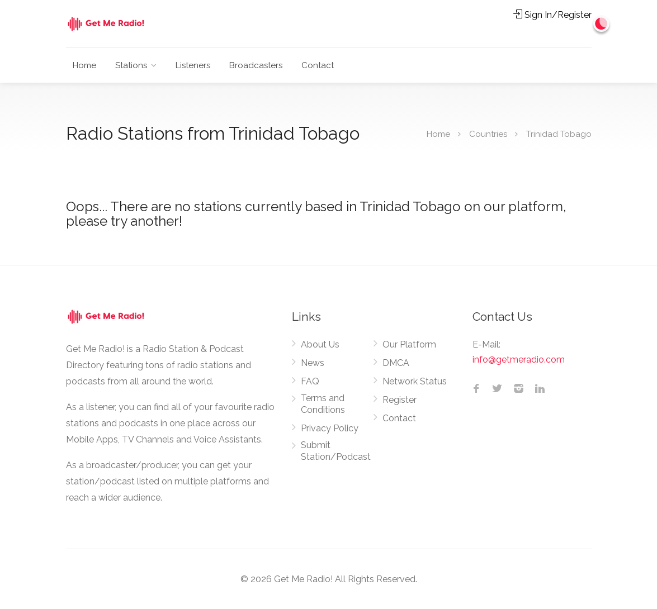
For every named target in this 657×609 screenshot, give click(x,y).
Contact (317, 65)
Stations (131, 65)
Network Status (414, 381)
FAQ (310, 381)
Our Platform (409, 344)
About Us (320, 344)
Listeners (193, 65)
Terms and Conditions (323, 404)
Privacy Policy (329, 428)
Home (84, 65)
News (312, 363)
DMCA (395, 363)
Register (399, 399)
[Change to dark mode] (601, 23)
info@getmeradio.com (518, 359)
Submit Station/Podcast (336, 451)
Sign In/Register (552, 14)
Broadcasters (255, 65)
